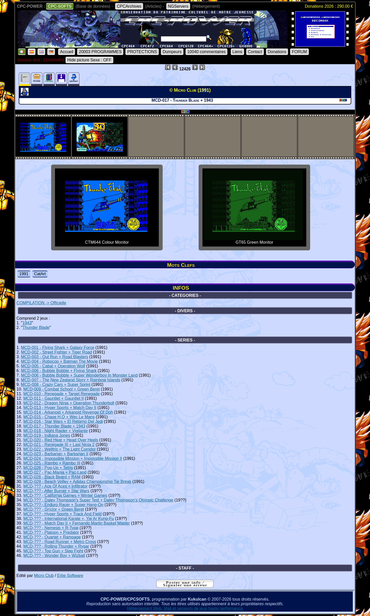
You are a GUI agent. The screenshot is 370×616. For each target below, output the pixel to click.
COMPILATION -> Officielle (41, 303)
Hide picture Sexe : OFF (89, 60)
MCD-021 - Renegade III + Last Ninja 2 (59, 444)
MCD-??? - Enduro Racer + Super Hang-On (63, 505)
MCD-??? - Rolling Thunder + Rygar (56, 546)
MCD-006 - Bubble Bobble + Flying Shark (59, 370)
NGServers (178, 6)
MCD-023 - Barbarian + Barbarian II (55, 454)
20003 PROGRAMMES (100, 52)
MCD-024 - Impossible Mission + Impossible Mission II (72, 458)
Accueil (66, 52)
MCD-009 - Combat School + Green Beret (61, 389)
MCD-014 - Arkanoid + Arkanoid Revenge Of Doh (68, 412)
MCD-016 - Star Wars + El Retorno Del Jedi (63, 421)
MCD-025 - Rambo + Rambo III (51, 463)
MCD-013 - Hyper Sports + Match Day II (59, 407)
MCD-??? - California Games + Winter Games (65, 495)
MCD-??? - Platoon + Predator (51, 532)
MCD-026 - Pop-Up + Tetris (48, 468)
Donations (277, 52)
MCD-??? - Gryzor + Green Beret (53, 509)
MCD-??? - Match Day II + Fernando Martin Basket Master (76, 523)
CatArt (40, 274)
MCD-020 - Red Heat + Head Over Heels (60, 440)
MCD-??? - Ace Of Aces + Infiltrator (55, 486)
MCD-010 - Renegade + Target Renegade (61, 394)
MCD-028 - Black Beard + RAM (52, 477)
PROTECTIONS (142, 52)
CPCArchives (129, 6)
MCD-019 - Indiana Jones (46, 435)
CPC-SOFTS (59, 6)
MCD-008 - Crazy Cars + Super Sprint (55, 384)
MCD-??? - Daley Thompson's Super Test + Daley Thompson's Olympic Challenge (98, 500)
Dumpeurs (172, 52)
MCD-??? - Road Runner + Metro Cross (59, 541)
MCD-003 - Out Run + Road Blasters (54, 357)
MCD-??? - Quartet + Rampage (52, 537)
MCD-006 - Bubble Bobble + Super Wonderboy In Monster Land (79, 375)
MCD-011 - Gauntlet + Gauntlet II (53, 398)
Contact (255, 52)
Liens (237, 52)
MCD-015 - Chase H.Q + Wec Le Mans (59, 417)
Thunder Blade (35, 327)
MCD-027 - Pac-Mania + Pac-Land (55, 472)
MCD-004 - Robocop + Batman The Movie (59, 361)
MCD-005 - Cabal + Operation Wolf (53, 366)
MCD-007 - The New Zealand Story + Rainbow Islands (70, 380)
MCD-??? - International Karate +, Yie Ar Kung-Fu (68, 518)
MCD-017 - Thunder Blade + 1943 (54, 426)
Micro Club (43, 575)
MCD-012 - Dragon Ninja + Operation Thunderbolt (68, 403)
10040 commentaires (206, 52)
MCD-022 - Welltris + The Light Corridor (59, 449)
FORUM (299, 52)
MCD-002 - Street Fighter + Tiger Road (56, 352)
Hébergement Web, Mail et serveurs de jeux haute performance (185, 608)
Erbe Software (70, 575)
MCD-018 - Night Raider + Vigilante (55, 431)
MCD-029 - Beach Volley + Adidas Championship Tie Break (77, 481)
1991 (24, 274)
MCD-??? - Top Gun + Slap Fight (53, 551)
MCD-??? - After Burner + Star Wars (56, 491)
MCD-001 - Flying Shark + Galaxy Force (57, 347)
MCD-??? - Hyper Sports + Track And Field (62, 514)
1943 (27, 323)
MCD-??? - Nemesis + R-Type (51, 528)
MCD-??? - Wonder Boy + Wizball (54, 555)
